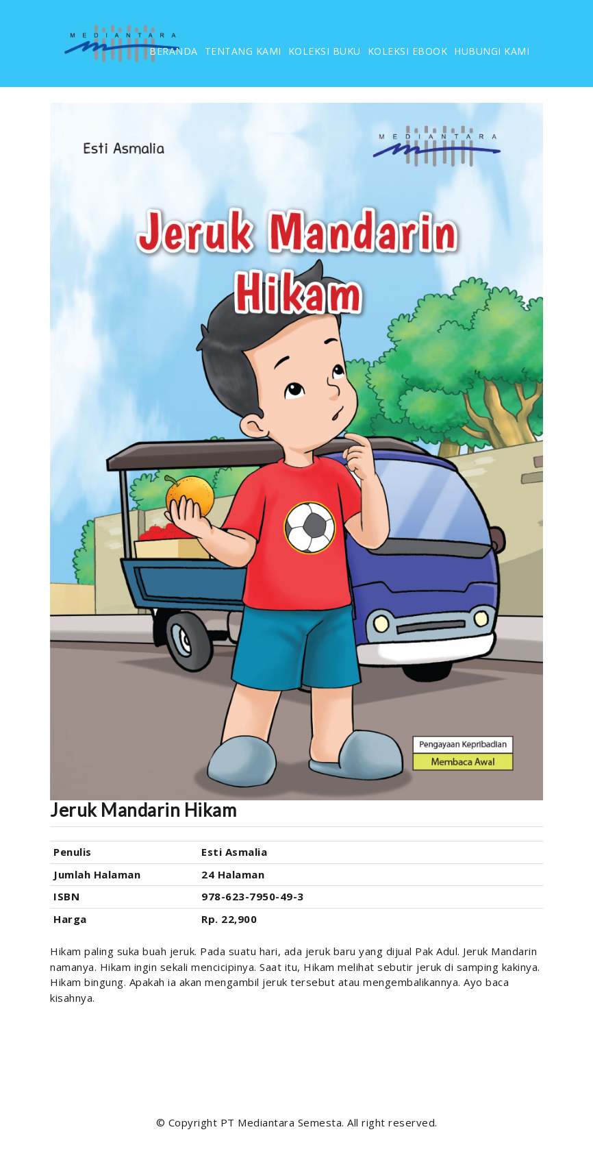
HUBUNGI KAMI (491, 51)
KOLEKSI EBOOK (408, 51)
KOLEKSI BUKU (324, 51)
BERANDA (173, 51)
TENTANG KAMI (243, 51)
